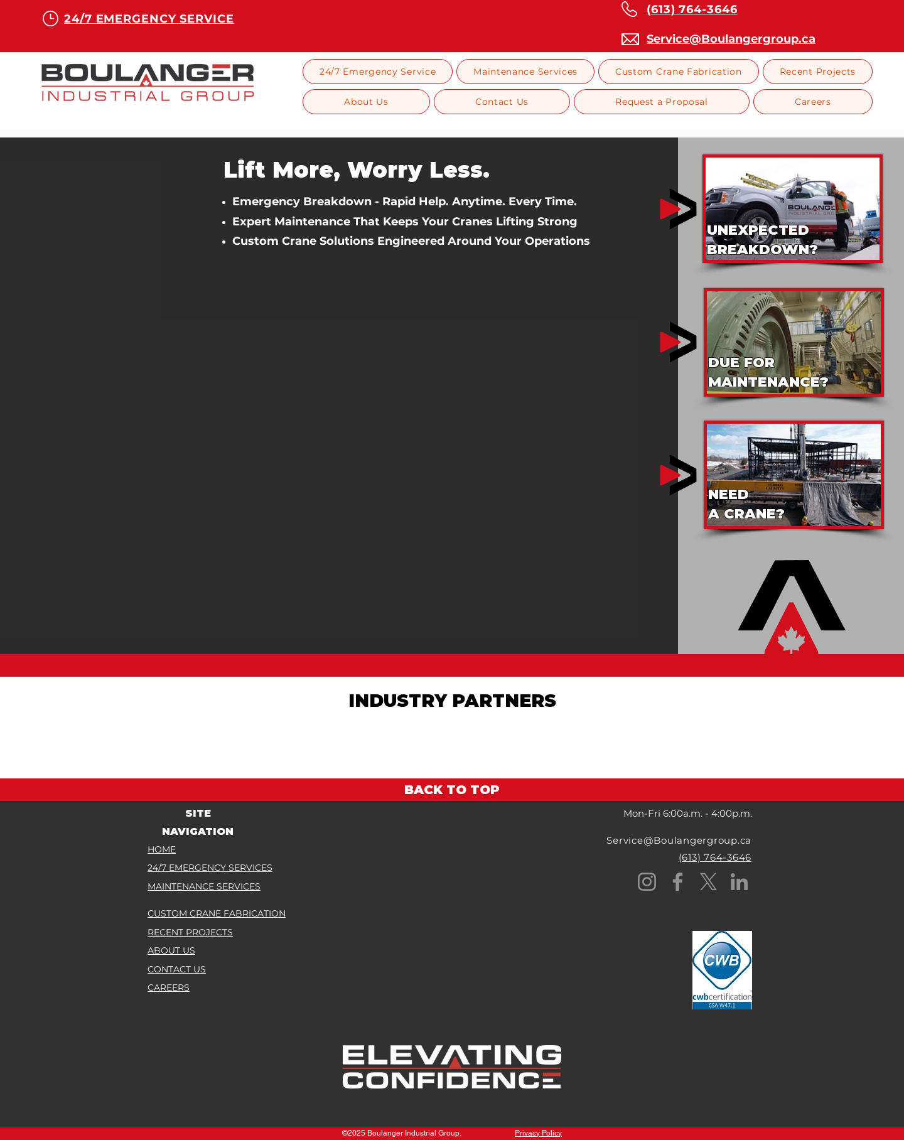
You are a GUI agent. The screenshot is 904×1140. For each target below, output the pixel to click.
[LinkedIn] (739, 881)
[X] (708, 881)
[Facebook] (677, 881)
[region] (792, 208)
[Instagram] (647, 881)
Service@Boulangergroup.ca (678, 840)
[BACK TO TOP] (452, 789)
